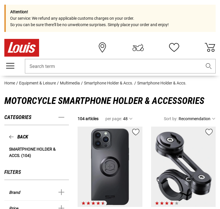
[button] (208, 66)
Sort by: (170, 118)
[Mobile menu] (10, 66)
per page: (113, 118)
